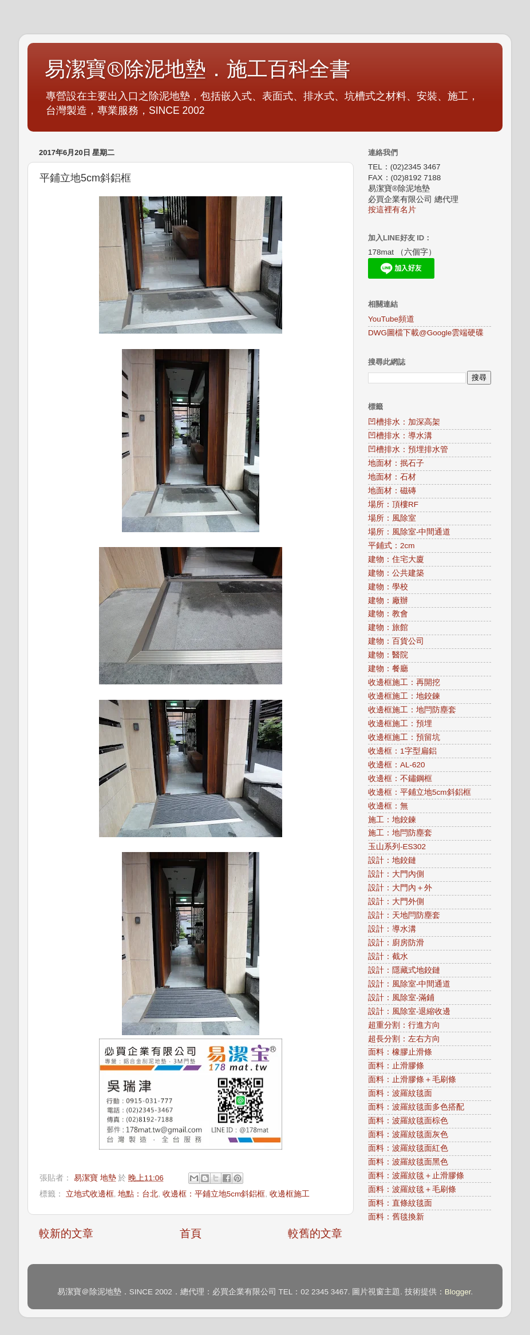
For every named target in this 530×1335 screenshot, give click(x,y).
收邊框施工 (290, 1194)
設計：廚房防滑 (396, 942)
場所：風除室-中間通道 (409, 532)
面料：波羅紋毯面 (400, 1093)
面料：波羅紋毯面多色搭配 (416, 1107)
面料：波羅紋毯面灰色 (408, 1134)
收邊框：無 (388, 806)
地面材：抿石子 (396, 463)
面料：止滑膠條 (396, 1065)
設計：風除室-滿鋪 (401, 997)
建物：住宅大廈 (396, 559)
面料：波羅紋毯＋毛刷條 (412, 1189)
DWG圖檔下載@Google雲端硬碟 (426, 332)
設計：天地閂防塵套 (404, 915)
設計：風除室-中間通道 (409, 984)
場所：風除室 (392, 518)
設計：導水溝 (392, 929)
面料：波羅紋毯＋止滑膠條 (416, 1175)
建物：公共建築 (396, 573)
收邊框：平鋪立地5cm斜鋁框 (214, 1194)
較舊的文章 (315, 1233)
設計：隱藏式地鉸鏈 (404, 970)
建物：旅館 (388, 627)
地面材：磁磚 (392, 490)
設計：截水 (388, 956)
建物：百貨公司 (396, 641)
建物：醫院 (388, 655)
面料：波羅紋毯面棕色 (408, 1120)
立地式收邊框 (90, 1194)
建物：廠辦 (388, 600)
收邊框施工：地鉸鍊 (404, 696)
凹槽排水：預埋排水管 (408, 449)
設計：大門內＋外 (400, 888)
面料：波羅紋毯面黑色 (408, 1162)
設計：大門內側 (396, 874)
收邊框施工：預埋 (400, 723)
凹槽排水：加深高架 (404, 422)
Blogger (458, 1292)
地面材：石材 (392, 477)
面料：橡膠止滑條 (400, 1052)
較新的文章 (66, 1233)
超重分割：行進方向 (404, 1025)
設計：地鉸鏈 (392, 860)
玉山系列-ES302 (397, 846)
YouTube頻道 (391, 319)
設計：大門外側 (396, 901)
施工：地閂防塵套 (400, 833)
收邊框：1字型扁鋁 (402, 751)
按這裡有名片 (392, 209)
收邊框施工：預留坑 (404, 737)
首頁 (190, 1233)
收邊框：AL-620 (396, 764)
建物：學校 (388, 587)
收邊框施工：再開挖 (404, 682)
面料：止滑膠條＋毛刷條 (412, 1079)
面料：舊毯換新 (396, 1217)
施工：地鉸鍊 (392, 819)
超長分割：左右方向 (404, 1039)
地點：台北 (138, 1194)
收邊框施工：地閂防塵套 (412, 710)
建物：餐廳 (388, 668)
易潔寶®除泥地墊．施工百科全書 (197, 70)
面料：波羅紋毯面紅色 (408, 1148)
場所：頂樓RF (393, 504)
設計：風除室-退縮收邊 (409, 1011)
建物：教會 (388, 613)
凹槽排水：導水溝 (400, 435)
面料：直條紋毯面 (400, 1203)
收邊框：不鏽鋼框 (400, 778)
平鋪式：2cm (391, 545)
